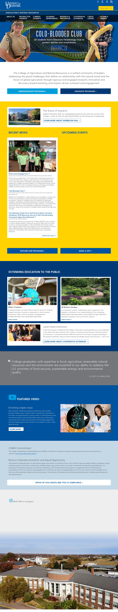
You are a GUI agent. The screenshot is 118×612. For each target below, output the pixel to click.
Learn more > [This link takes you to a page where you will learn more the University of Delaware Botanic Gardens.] (66, 319)
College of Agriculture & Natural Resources (35, 21)
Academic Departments (52, 17)
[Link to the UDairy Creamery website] (32, 291)
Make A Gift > (85, 251)
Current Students (37, 17)
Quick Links (104, 8)
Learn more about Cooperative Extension (65, 341)
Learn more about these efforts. (26, 453)
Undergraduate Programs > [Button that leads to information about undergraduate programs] (32, 91)
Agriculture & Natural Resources (22, 13)
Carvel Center (90, 17)
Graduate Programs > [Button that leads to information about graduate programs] (86, 91)
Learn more (15, 429)
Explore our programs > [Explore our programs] (32, 251)
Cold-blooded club (16, 191)
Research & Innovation (65, 17)
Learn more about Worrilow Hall (61, 120)
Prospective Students (24, 17)
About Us (11, 17)
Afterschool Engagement (18, 174)
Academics (14, 21)
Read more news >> (49, 235)
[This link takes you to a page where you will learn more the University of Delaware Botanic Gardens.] (85, 291)
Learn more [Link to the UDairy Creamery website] (12, 319)
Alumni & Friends (104, 17)
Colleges (21, 21)
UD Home (8, 21)
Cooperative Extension (79, 17)
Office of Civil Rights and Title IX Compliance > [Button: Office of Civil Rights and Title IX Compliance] (59, 482)
